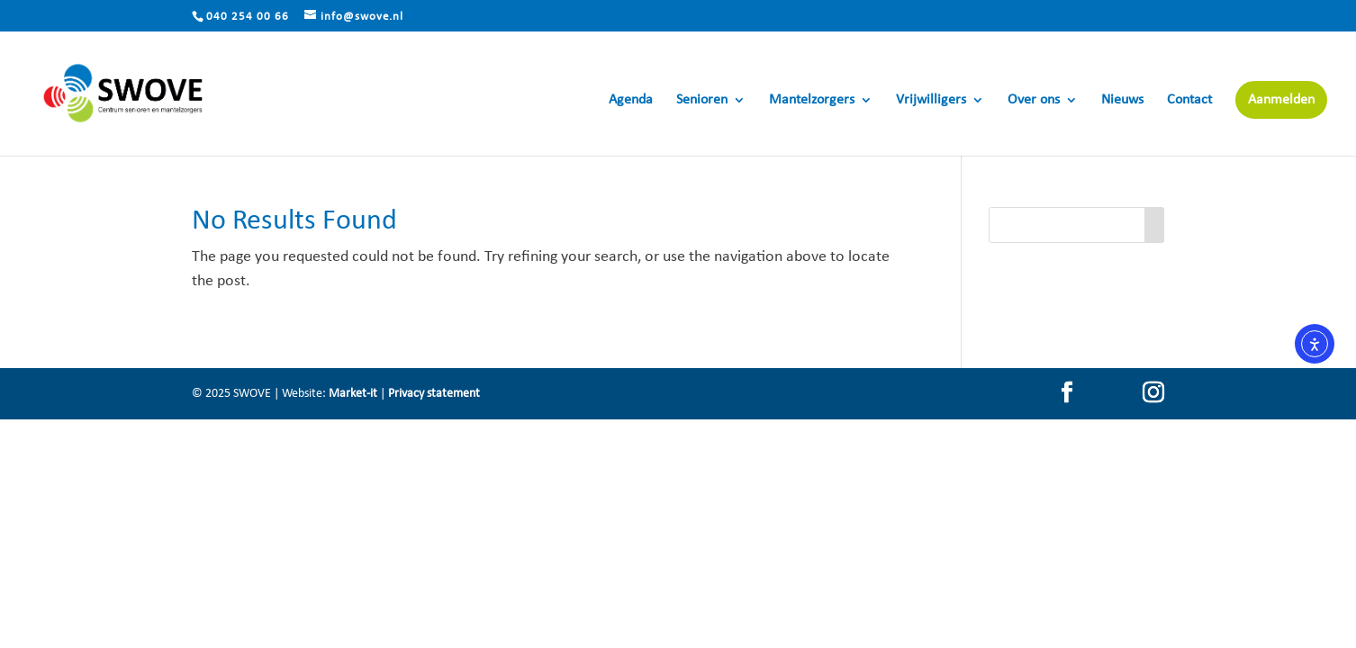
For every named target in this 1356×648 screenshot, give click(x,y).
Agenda (631, 100)
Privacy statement (434, 393)
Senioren (702, 100)
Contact (1189, 100)
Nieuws (1122, 100)
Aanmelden (1281, 100)
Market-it (353, 393)
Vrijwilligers (931, 100)
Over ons (1034, 100)
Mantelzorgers (811, 100)
